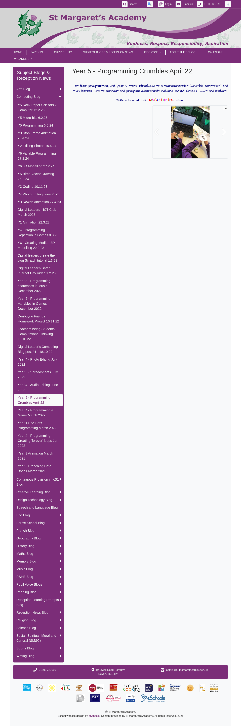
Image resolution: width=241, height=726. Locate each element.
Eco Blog (38, 515)
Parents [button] (37, 52)
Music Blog (38, 569)
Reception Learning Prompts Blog (38, 602)
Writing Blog (38, 656)
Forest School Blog (38, 523)
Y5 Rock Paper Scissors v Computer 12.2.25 (37, 107)
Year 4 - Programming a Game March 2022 (35, 412)
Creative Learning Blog (38, 492)
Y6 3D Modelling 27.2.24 (36, 166)
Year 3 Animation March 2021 (35, 456)
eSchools (94, 715)
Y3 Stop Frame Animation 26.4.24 (37, 135)
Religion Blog (38, 620)
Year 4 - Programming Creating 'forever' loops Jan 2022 (38, 441)
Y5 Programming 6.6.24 (35, 125)
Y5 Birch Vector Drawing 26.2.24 (36, 176)
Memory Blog (38, 561)
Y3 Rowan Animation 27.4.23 (39, 202)
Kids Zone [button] (151, 52)
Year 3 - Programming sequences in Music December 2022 (34, 286)
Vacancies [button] (22, 59)
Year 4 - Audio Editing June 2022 (38, 387)
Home (18, 52)
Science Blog (38, 628)
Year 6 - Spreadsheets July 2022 (38, 374)
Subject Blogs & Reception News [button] (108, 52)
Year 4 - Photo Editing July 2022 (37, 362)
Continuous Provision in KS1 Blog (38, 482)
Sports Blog (38, 648)
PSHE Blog (38, 577)
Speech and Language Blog (37, 507)
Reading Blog (38, 592)
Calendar (215, 52)
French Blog (38, 530)
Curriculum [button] (63, 52)
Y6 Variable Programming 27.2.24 (37, 156)
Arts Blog (38, 89)
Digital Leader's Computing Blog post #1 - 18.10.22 (38, 349)
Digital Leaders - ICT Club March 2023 (37, 212)
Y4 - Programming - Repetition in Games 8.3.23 (38, 232)
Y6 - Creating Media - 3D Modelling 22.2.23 (36, 245)
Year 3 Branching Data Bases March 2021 (34, 468)
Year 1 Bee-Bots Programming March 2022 (37, 425)
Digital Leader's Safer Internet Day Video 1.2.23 (37, 270)
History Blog (38, 546)
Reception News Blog (38, 612)
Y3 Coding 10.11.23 (32, 186)
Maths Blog (38, 553)
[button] (156, 132)
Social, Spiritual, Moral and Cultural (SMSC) (38, 638)
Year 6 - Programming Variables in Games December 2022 (34, 303)
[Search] (136, 4)
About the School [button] (184, 52)
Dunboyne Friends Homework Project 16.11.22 (38, 318)
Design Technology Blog (38, 500)
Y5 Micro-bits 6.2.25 (33, 118)
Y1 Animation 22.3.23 (34, 222)
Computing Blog (39, 96)
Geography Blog (38, 538)
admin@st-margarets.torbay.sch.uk (187, 669)
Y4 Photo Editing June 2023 (38, 194)
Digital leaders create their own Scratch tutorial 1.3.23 (37, 258)
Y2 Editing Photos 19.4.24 (37, 146)
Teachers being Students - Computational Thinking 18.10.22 (37, 334)
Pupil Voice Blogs (38, 584)
